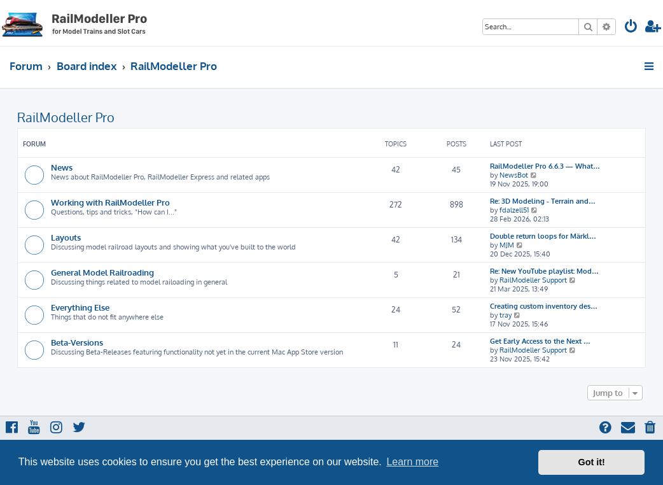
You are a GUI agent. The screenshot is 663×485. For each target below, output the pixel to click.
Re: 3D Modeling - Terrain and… (543, 201)
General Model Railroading (102, 272)
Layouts (66, 237)
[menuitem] (631, 27)
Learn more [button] (412, 461)
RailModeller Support (533, 280)
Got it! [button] (591, 462)
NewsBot (513, 175)
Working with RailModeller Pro (110, 202)
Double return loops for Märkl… (543, 236)
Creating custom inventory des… (543, 306)
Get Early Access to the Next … (540, 341)
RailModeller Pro (66, 117)
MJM (506, 245)
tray (505, 315)
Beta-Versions (77, 342)
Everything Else (80, 307)
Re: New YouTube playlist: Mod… (544, 271)
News (62, 167)
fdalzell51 (514, 210)
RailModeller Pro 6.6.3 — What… (545, 166)
